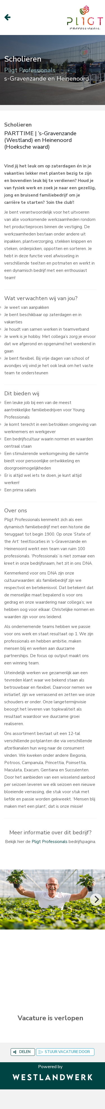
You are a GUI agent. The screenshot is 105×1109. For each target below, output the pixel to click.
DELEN (22, 1051)
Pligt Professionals (49, 841)
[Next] (96, 899)
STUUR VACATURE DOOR (64, 1051)
